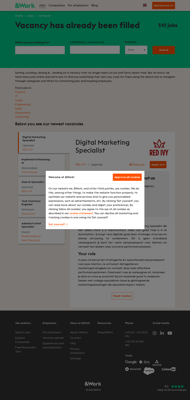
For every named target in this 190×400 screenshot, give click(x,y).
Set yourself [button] (58, 224)
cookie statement (81, 213)
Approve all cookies (127, 177)
